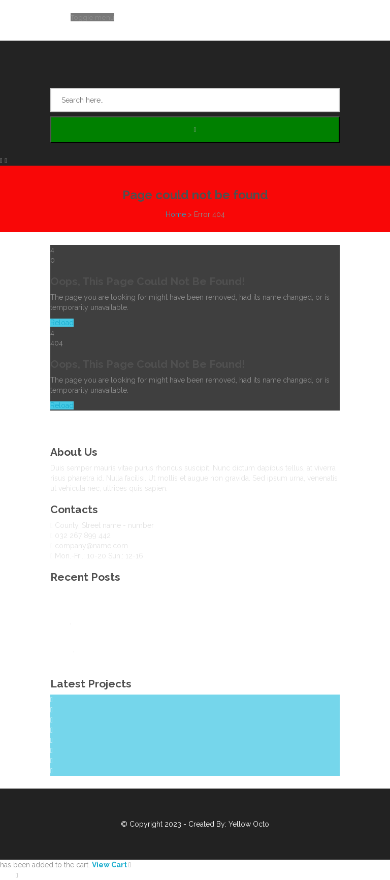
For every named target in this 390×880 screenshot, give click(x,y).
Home (176, 214)
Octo (261, 824)
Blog (58, 593)
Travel (60, 621)
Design (61, 649)
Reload (62, 323)
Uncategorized (98, 621)
